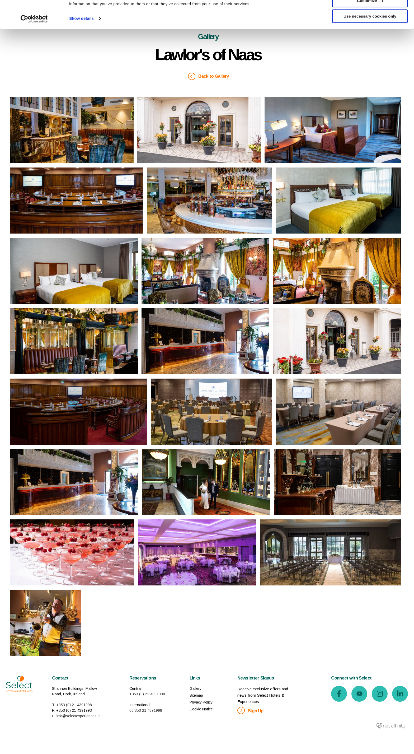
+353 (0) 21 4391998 (147, 694)
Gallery (195, 688)
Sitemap (196, 695)
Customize (370, 28)
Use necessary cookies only (370, 44)
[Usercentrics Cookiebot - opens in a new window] (34, 47)
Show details (81, 46)
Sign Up (250, 710)
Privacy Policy (201, 702)
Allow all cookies (370, 13)
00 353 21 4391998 (145, 710)
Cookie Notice (201, 709)
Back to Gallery (208, 76)
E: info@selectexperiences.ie (76, 716)
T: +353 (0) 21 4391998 (72, 705)
